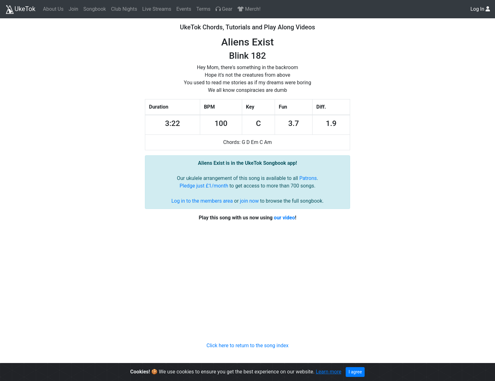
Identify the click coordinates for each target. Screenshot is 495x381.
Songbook (94, 9)
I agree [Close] (355, 371)
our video (284, 218)
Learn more (328, 372)
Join (73, 9)
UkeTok (20, 9)
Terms (203, 9)
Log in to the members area (202, 201)
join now (249, 201)
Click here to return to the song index (247, 345)
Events (183, 9)
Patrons (308, 178)
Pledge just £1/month (204, 186)
